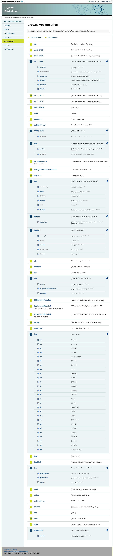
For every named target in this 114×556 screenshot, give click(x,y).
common (38, 119)
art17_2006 (38, 62)
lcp (35, 468)
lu (40, 407)
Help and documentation (12, 21)
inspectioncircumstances (48, 288)
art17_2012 (38, 96)
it (40, 399)
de (41, 361)
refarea (42, 200)
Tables (6, 29)
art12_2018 (38, 56)
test (35, 513)
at (40, 340)
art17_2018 (38, 101)
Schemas (7, 37)
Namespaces (8, 49)
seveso (37, 507)
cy (41, 352)
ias (35, 273)
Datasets (7, 25)
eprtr (36, 143)
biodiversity (39, 107)
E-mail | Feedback (10, 549)
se (41, 437)
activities (43, 67)
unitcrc (42, 209)
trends (42, 89)
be (41, 344)
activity (42, 149)
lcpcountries (44, 473)
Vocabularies (9, 41)
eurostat (37, 175)
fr (40, 386)
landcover (38, 328)
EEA (13, 1)
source (42, 245)
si (40, 441)
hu (41, 390)
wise (36, 524)
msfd (36, 489)
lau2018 (37, 462)
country (42, 536)
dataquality (38, 131)
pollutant (43, 293)
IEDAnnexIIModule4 (42, 314)
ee (41, 369)
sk (41, 445)
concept (43, 236)
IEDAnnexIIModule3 (42, 306)
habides (37, 267)
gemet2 (37, 230)
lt (40, 403)
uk (41, 449)
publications (39, 501)
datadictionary (40, 125)
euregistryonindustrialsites (45, 170)
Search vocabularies (36, 37)
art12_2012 (38, 50)
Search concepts (52, 37)
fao (35, 181)
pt (41, 428)
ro (41, 432)
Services (7, 45)
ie (40, 394)
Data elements (9, 33)
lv (40, 411)
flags (42, 191)
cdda (36, 113)
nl (40, 420)
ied (35, 279)
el (40, 373)
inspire (37, 322)
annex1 (42, 284)
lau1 (36, 334)
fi (40, 382)
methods (43, 80)
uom (36, 519)
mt (41, 415)
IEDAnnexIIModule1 (42, 300)
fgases (37, 216)
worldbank (38, 530)
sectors (42, 482)
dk (41, 365)
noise (36, 495)
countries (43, 76)
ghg (35, 261)
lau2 (36, 456)
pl (40, 424)
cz (41, 356)
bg (41, 348)
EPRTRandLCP (40, 161)
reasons (43, 84)
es (41, 378)
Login (92, 1)
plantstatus (44, 477)
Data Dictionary (20, 17)
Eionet (13, 17)
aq (35, 44)
